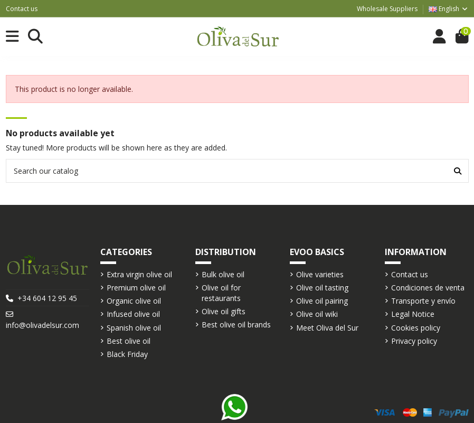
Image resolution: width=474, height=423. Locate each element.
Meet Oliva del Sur (327, 328)
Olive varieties (320, 274)
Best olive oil (128, 341)
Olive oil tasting (322, 288)
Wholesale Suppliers (387, 8)
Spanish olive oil (134, 328)
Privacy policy (414, 341)
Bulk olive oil (223, 274)
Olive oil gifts (223, 311)
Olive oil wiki (317, 314)
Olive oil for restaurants (221, 293)
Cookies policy (415, 328)
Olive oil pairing (322, 301)
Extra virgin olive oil (139, 274)
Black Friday (127, 354)
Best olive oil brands (236, 324)
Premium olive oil (136, 288)
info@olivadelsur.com (42, 325)
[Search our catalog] (458, 171)
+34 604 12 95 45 (47, 298)
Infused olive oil (133, 314)
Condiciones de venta (427, 288)
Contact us (21, 8)
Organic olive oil (134, 301)
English (449, 8)
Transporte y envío (423, 301)
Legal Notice (412, 314)
